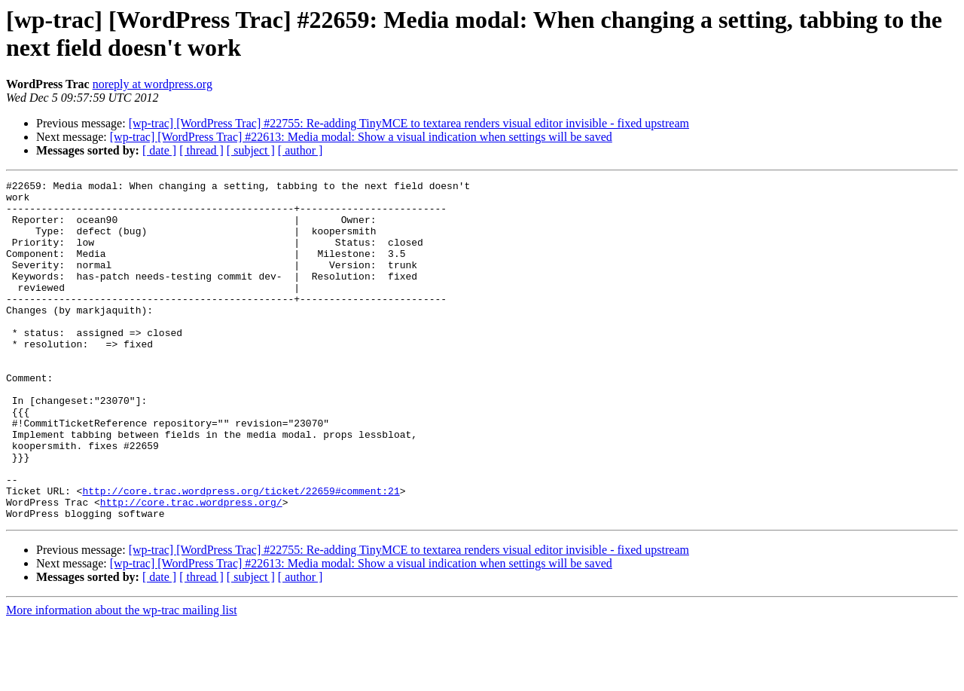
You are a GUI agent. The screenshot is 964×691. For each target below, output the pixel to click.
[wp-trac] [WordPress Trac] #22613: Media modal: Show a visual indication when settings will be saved (361, 136)
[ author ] (300, 150)
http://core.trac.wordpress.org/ (191, 567)
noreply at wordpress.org (152, 84)
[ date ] (159, 150)
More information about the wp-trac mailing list (121, 677)
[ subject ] (251, 150)
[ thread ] (201, 150)
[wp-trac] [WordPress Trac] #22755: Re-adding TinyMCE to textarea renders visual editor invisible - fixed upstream (409, 123)
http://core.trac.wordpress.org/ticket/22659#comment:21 (240, 554)
